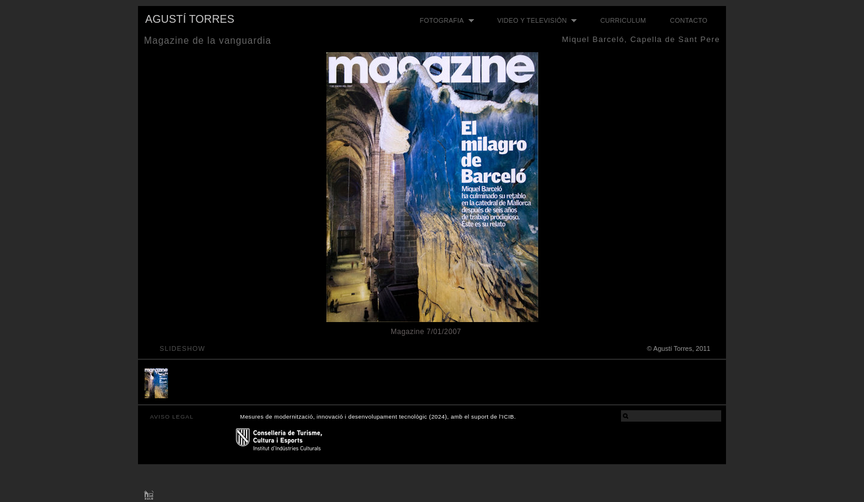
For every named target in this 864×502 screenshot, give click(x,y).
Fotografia (444, 21)
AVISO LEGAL (172, 416)
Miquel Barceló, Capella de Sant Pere (641, 39)
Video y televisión (534, 21)
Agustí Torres (190, 19)
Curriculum (623, 20)
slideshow (182, 348)
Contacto (688, 20)
